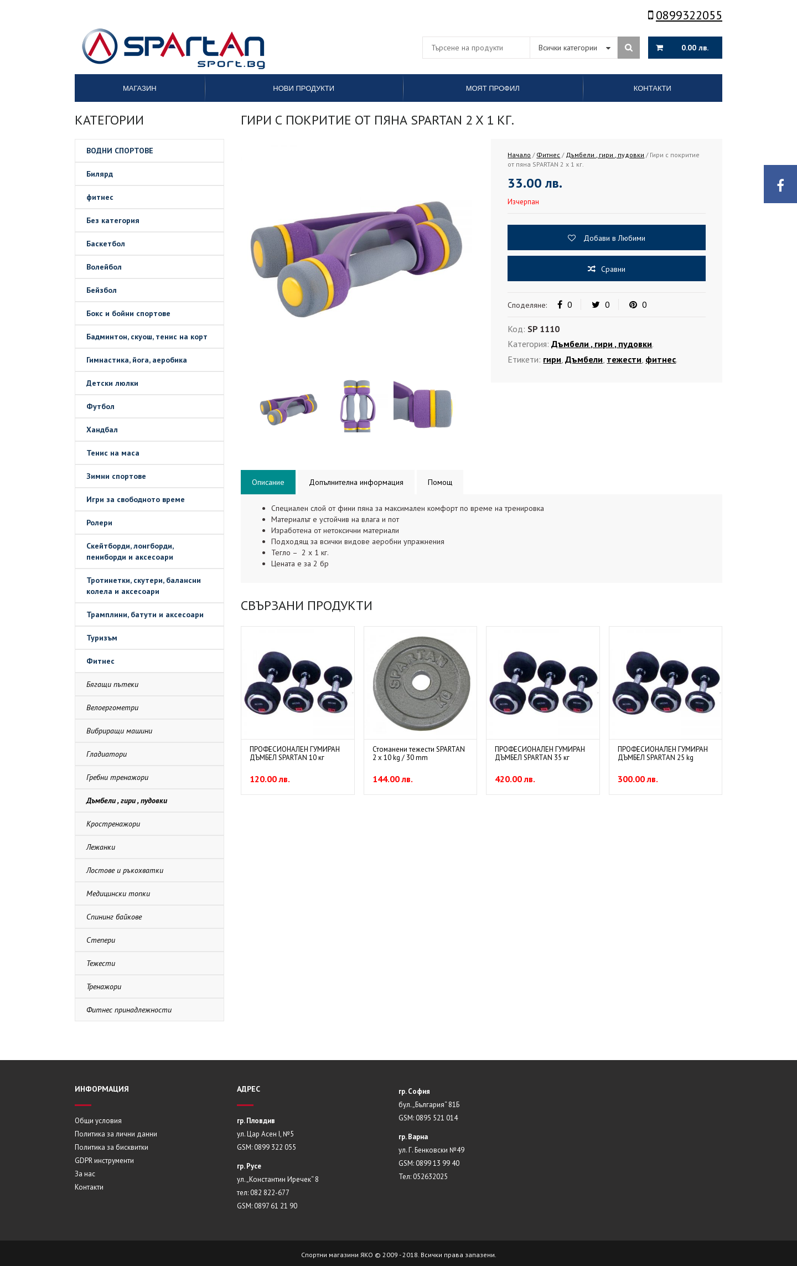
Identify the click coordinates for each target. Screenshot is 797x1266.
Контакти (89, 1187)
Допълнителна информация (356, 482)
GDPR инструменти (104, 1160)
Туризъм (101, 638)
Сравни (613, 269)
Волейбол (104, 267)
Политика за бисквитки (111, 1147)
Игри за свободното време (135, 499)
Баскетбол (105, 244)
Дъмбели (584, 359)
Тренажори (103, 986)
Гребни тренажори (117, 777)
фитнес (99, 197)
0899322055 (685, 15)
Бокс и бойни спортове (128, 313)
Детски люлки (112, 383)
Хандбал (102, 430)
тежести (624, 359)
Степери (100, 940)
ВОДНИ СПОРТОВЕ (119, 151)
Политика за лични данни (116, 1134)
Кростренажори (113, 824)
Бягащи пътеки (112, 684)
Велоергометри (112, 707)
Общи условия (98, 1120)
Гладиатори (106, 754)
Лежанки (100, 847)
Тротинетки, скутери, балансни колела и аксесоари (143, 585)
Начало (519, 155)
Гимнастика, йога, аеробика (136, 360)
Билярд (99, 174)
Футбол (100, 406)
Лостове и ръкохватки (124, 870)
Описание (268, 482)
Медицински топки (118, 893)
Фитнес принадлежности (129, 1010)
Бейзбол (101, 290)
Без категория (112, 220)
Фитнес (100, 661)
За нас (85, 1174)
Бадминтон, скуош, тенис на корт (147, 337)
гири (552, 359)
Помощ (440, 482)
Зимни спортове (116, 476)
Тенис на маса (112, 453)
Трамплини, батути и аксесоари (145, 614)
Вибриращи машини (119, 731)
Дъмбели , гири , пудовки (126, 800)
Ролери (99, 523)
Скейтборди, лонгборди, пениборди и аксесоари (130, 551)
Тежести (100, 963)
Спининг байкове (114, 917)
